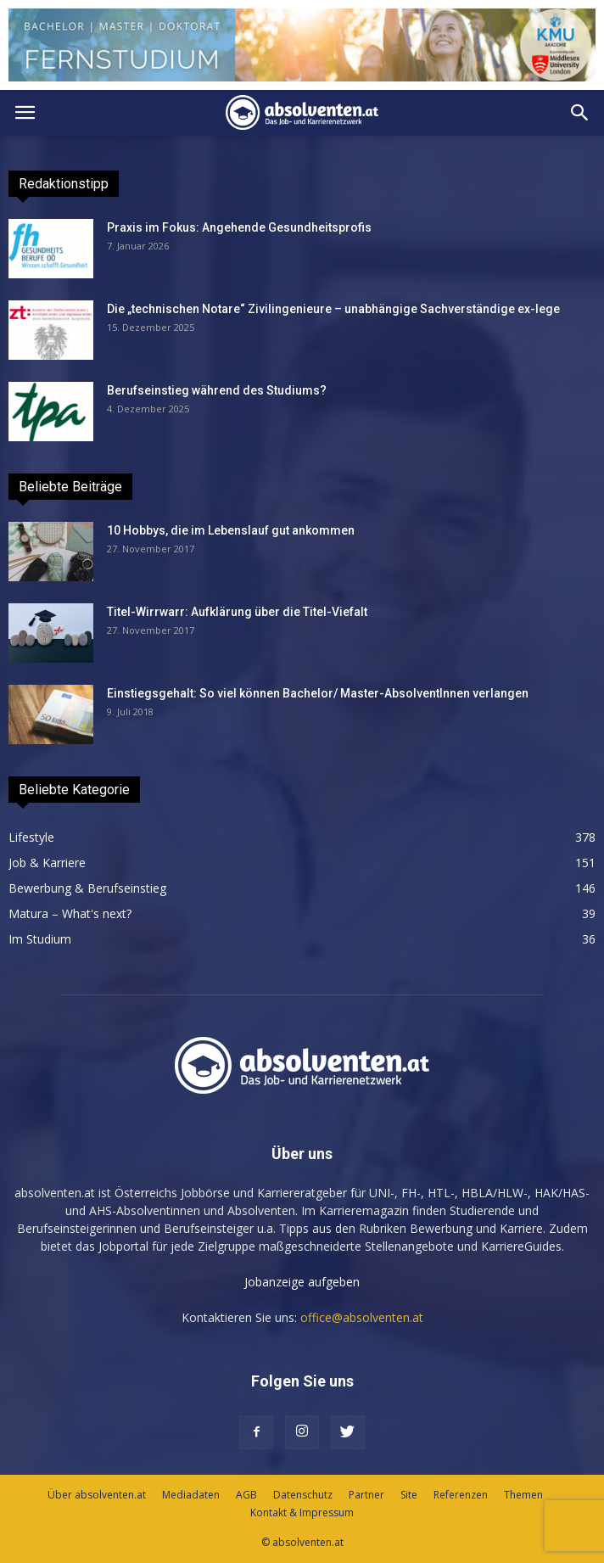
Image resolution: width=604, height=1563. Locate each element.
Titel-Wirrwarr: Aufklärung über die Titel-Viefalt (237, 612)
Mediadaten (191, 1494)
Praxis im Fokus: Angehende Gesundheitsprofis (239, 227)
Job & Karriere (47, 862)
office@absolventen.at (361, 1317)
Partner (366, 1494)
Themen (523, 1494)
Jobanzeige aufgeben (302, 1282)
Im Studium (39, 939)
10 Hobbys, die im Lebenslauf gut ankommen (231, 530)
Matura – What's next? (69, 913)
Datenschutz (303, 1494)
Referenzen (460, 1494)
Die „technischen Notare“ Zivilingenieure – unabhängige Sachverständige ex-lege (333, 309)
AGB (246, 1494)
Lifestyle (31, 837)
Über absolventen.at (97, 1494)
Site (408, 1494)
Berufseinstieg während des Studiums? (217, 390)
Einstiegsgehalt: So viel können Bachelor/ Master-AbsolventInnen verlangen (317, 693)
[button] (580, 113)
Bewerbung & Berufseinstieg (87, 888)
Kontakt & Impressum (302, 1512)
